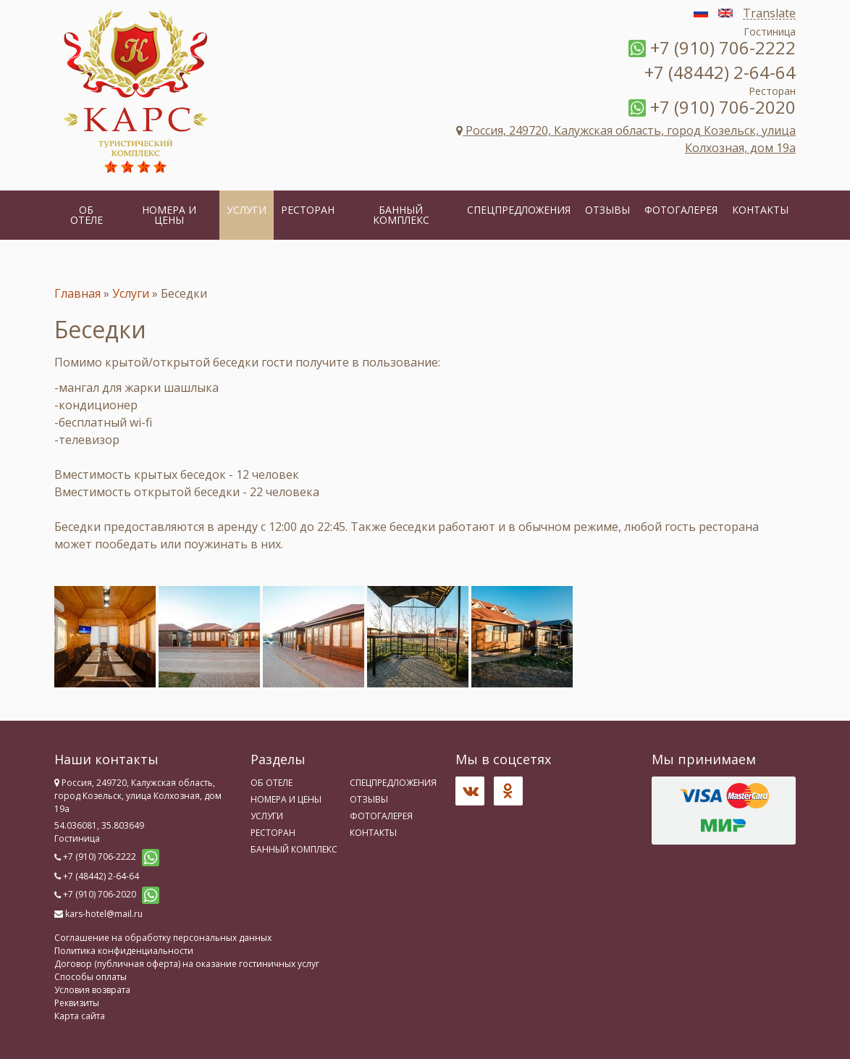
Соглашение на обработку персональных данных (163, 938)
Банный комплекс (401, 215)
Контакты (760, 210)
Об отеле (86, 215)
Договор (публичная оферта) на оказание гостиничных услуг (186, 964)
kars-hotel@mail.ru (104, 914)
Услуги (246, 210)
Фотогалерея (681, 210)
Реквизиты (76, 1003)
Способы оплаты (90, 977)
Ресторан (307, 210)
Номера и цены (169, 215)
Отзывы (607, 210)
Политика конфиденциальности (123, 951)
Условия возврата (92, 990)
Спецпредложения (519, 210)
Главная (77, 293)
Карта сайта (79, 1016)
